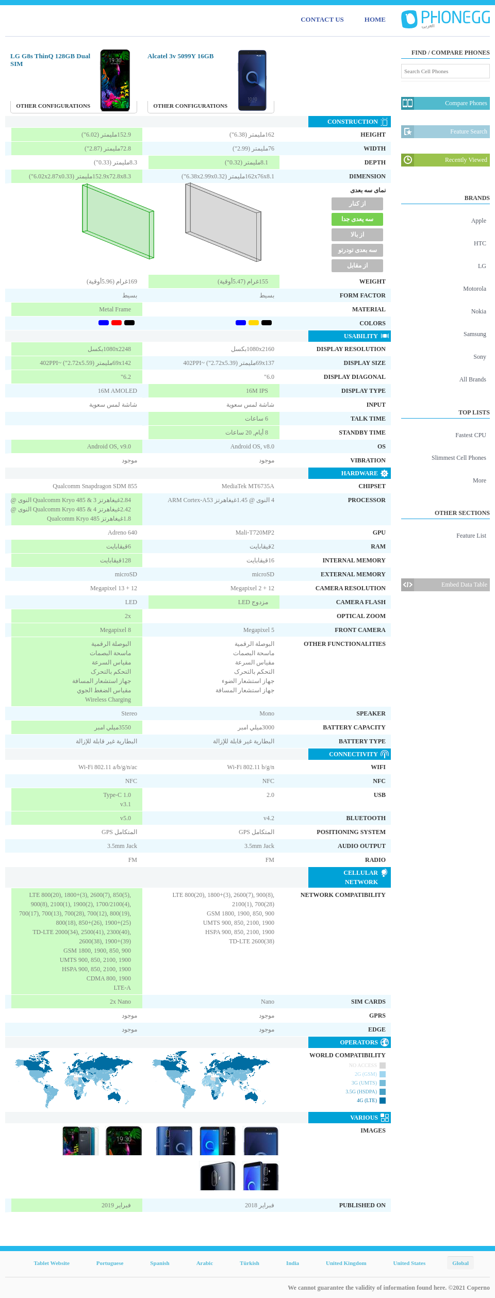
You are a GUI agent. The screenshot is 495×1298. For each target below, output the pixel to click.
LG (482, 266)
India (292, 1263)
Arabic (204, 1263)
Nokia (478, 311)
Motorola (474, 288)
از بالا (357, 234)
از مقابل (357, 265)
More (479, 480)
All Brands (472, 379)
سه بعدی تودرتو (357, 250)
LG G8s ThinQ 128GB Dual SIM (50, 60)
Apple (478, 220)
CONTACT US (322, 19)
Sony (479, 356)
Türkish (249, 1263)
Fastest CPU (470, 435)
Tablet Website (51, 1263)
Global (460, 1263)
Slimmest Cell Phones (459, 457)
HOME (375, 19)
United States (409, 1263)
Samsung (475, 334)
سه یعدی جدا (357, 219)
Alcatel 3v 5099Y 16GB (180, 56)
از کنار (357, 203)
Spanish (159, 1263)
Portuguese (110, 1263)
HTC (480, 243)
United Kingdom (346, 1263)
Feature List (471, 535)
